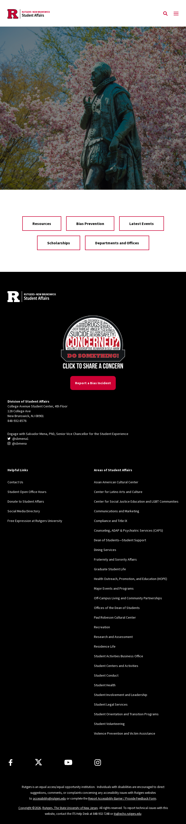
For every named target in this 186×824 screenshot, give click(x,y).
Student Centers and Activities (116, 666)
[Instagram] (97, 762)
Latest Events (141, 223)
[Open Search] (165, 13)
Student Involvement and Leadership (120, 695)
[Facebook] (10, 762)
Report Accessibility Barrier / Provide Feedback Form (122, 798)
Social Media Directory (24, 511)
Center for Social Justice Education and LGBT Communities (136, 501)
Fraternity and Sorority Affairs (115, 559)
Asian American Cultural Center (116, 482)
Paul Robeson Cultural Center (115, 617)
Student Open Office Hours (27, 492)
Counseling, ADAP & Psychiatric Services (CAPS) (128, 530)
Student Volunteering (109, 724)
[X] (38, 762)
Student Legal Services (111, 704)
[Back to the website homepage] (29, 14)
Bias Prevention (90, 223)
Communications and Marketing (116, 511)
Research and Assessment (113, 637)
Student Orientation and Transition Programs (126, 714)
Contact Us (15, 482)
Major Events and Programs (114, 588)
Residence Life (105, 646)
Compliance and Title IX (110, 521)
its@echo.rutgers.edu (127, 814)
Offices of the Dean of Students (117, 608)
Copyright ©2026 (29, 808)
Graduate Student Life (110, 569)
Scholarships (58, 242)
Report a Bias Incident (93, 383)
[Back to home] (39, 297)
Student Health (105, 685)
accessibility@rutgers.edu (49, 798)
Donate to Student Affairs (26, 501)
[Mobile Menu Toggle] (176, 13)
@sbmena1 (18, 438)
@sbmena (17, 443)
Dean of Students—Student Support (120, 540)
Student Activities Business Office (118, 656)
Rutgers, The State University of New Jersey (70, 808)
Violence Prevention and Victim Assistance (124, 733)
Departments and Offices (117, 242)
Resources (41, 223)
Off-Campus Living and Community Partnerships (128, 598)
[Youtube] (68, 762)
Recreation (102, 627)
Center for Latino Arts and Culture (118, 492)
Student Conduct (106, 675)
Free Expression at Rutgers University (35, 521)
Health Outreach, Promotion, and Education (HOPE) (130, 579)
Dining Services (105, 550)
